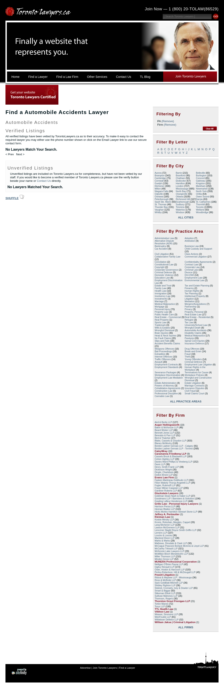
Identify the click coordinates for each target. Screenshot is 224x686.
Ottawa (179, 196)
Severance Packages (166, 372)
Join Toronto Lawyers (105, 667)
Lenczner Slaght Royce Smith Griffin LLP (175, 530)
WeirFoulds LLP (163, 617)
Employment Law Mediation (169, 377)
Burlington (201, 175)
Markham (201, 186)
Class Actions (191, 254)
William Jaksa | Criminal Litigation (175, 622)
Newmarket (202, 188)
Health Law (160, 290)
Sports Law (160, 322)
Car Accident (161, 248)
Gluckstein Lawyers (166, 493)
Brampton (160, 175)
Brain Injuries (161, 333)
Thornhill (200, 204)
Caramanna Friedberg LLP (170, 453)
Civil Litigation (162, 254)
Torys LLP (160, 606)
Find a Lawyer (127, 667)
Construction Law (163, 390)
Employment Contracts (166, 364)
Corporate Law (192, 267)
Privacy (188, 309)
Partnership (190, 306)
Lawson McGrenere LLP (167, 527)
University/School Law (196, 325)
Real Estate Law (193, 314)
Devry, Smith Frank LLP (167, 467)
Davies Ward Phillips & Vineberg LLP (173, 461)
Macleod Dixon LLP (165, 538)
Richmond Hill (183, 199)
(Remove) (167, 121)
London (179, 186)
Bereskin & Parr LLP (165, 435)
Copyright (159, 267)
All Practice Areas (185, 401)
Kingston (200, 183)
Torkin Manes (161, 603)
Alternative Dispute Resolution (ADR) (164, 242)
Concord (200, 178)
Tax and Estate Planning (197, 285)
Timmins (180, 207)
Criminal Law (191, 269)
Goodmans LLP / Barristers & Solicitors (174, 498)
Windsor (180, 212)
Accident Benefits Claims (167, 343)
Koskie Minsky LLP (164, 519)
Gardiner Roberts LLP (166, 490)
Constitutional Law (164, 264)
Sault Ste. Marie (163, 201)
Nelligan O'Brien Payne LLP (169, 564)
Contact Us (44, 180)
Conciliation (160, 262)
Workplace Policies (194, 375)
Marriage (159, 301)
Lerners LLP (161, 532)
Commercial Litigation (196, 256)
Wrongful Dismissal (164, 330)
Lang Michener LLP (165, 524)
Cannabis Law (162, 396)
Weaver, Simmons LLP (166, 614)
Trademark (160, 325)
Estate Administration (165, 383)
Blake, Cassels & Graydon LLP (170, 440)
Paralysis (189, 338)
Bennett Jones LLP (164, 432)
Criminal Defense (163, 272)
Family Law (160, 288)
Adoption (189, 238)
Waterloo (180, 209)
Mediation (190, 301)
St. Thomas (160, 204)
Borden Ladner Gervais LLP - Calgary (174, 446)
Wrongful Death (193, 327)
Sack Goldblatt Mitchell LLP (169, 582)
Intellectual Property (195, 296)
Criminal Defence (193, 362)
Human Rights (192, 290)
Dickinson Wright (163, 469)
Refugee (189, 319)
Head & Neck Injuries (165, 335)
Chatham (180, 178)
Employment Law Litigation (198, 364)
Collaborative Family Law (167, 256)
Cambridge (160, 178)
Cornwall (159, 180)
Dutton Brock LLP (164, 474)
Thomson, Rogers (164, 598)
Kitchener (159, 186)
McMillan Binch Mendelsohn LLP (171, 553)
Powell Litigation (165, 574)
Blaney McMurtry (163, 443)
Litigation (189, 298)
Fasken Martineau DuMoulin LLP (171, 480)
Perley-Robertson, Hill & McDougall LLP (175, 572)
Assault (158, 362)
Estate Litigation (193, 383)
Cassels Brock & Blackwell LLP (170, 456)
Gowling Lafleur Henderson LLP (171, 501)
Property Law (161, 312)
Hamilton (180, 183)
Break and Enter (193, 351)
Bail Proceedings (163, 351)
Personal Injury (162, 309)
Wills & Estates (162, 327)
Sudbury (180, 204)
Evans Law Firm (164, 477)
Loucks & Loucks (163, 535)
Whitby (158, 212)
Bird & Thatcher (163, 438)
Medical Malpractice (165, 304)
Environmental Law (194, 280)
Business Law (192, 246)
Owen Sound (202, 196)
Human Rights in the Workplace (195, 368)
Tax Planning (191, 293)
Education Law (162, 277)
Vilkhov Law (162, 611)
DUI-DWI (189, 275)
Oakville (159, 194)
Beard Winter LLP (164, 430)
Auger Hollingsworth (167, 424)
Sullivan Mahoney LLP (166, 596)
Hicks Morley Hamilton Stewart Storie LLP (176, 511)
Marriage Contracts (194, 385)
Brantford (180, 175)
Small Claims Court (194, 393)
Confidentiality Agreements (198, 262)
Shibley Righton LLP (165, 585)
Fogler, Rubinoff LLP (165, 485)
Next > (20, 154)
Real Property (162, 319)
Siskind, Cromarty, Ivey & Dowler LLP (174, 588)
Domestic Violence (164, 275)
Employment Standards (166, 367)
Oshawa (159, 196)
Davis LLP (160, 464)
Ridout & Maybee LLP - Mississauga (173, 577)
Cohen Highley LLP (164, 459)
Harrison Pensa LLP (165, 506)
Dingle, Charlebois (164, 472)
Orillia (199, 194)
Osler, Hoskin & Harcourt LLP (170, 569)
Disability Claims (193, 333)
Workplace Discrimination (167, 375)
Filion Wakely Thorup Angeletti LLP (172, 482)
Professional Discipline (166, 393)
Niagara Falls (161, 191)
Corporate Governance (166, 269)
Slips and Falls (162, 340)
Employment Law (193, 277)
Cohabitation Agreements (167, 388)
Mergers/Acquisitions (195, 304)
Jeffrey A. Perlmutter (167, 514)
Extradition (160, 354)
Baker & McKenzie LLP (166, 427)
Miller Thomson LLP (165, 556)
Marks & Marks (162, 540)
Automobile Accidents (196, 330)
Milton (158, 188)
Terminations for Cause (196, 372)
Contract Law (191, 264)
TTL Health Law (164, 609)
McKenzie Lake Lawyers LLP (169, 551)
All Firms (185, 627)
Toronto (200, 207)
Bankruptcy (160, 246)
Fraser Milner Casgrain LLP (169, 488)
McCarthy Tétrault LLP (166, 548)
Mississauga (182, 188)
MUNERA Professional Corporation (176, 561)
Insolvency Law (162, 296)
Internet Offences (163, 356)
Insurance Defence (194, 343)
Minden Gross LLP (164, 559)
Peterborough (162, 199)
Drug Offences (192, 348)
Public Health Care (164, 314)
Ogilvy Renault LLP (164, 567)
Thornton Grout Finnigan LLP (172, 601)
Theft (187, 356)
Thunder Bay (161, 207)
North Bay (181, 191)
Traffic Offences (163, 359)
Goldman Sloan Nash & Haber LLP (172, 496)
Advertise (85, 667)
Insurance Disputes (194, 388)
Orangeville (181, 194)
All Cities (186, 217)
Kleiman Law (162, 517)
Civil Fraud (190, 390)
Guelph (158, 183)
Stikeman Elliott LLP (165, 593)
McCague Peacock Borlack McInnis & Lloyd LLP (179, 546)
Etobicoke (181, 180)
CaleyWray (161, 451)
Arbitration (190, 240)
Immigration (161, 293)
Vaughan (159, 209)
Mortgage (159, 306)
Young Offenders (193, 359)
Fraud (188, 354)
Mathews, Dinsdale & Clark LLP (171, 543)
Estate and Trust (163, 285)
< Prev (9, 154)
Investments (161, 298)
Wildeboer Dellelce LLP (166, 619)
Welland (200, 209)
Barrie (179, 173)
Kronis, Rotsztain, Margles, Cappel (172, 522)
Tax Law (189, 322)
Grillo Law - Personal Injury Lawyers (176, 503)
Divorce (188, 272)
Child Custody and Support (198, 248)
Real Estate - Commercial (168, 317)
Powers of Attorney (164, 385)
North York (201, 191)
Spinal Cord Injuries (195, 340)
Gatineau (200, 180)
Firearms (189, 288)
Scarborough (182, 201)
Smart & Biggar (162, 590)
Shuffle (12, 198)
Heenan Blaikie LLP (165, 509)
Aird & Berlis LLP (163, 422)
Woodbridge (202, 212)
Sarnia (199, 199)
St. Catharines (203, 201)
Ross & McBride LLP (165, 580)
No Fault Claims (163, 338)
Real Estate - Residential (197, 317)
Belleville (200, 173)
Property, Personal (194, 312)
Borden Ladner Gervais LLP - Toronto (174, 448)
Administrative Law (164, 238)
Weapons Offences (164, 348)
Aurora (158, 173)
